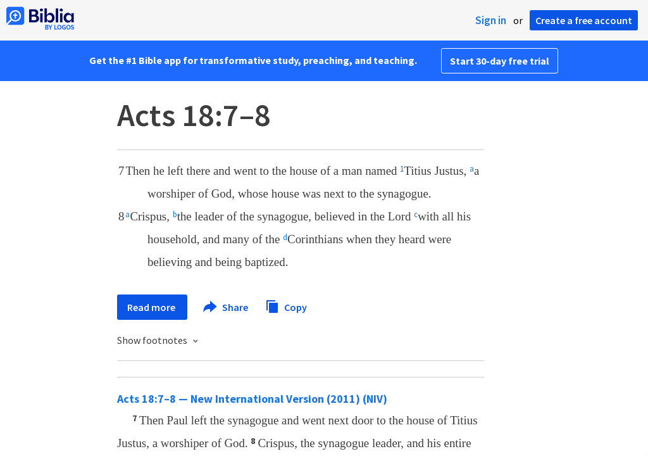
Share (226, 307)
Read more (152, 307)
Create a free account (583, 20)
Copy (286, 305)
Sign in (490, 20)
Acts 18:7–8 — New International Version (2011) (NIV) (252, 398)
